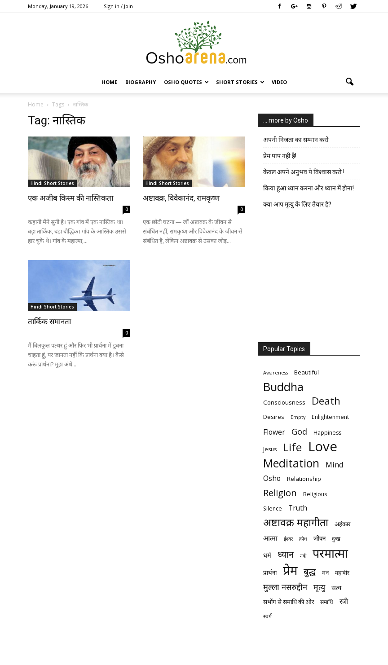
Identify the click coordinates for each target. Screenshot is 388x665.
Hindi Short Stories (52, 183)
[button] (349, 82)
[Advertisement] (309, 277)
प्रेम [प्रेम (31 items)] (290, 570)
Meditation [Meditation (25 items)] (291, 463)
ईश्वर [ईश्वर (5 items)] (288, 539)
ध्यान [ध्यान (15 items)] (286, 554)
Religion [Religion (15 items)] (280, 493)
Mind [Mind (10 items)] (335, 464)
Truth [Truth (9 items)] (297, 508)
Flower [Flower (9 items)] (274, 432)
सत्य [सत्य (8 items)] (336, 587)
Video (279, 82)
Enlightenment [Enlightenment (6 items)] (330, 417)
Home (109, 82)
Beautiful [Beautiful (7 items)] (306, 372)
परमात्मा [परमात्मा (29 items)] (330, 553)
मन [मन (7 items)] (325, 572)
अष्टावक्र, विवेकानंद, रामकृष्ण (181, 198)
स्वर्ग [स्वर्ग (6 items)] (267, 616)
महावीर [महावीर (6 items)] (342, 573)
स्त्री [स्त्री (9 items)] (344, 601)
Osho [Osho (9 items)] (272, 478)
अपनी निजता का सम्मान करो (296, 139)
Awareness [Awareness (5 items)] (275, 373)
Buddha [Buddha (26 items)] (283, 387)
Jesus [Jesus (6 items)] (270, 449)
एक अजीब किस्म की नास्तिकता (70, 198)
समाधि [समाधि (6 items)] (326, 602)
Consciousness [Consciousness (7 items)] (284, 402)
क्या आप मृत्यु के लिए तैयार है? (297, 204)
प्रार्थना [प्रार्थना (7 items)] (270, 572)
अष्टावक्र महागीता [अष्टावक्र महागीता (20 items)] (295, 522)
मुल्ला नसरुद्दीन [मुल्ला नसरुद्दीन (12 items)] (285, 586)
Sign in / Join (118, 6)
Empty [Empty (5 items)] (298, 417)
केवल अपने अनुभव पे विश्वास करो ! (303, 172)
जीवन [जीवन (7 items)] (319, 538)
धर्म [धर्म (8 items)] (267, 554)
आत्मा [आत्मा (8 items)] (270, 537)
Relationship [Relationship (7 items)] (304, 479)
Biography (140, 82)
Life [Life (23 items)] (292, 447)
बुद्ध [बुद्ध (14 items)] (310, 571)
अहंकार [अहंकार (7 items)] (342, 524)
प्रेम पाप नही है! (279, 155)
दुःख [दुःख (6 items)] (336, 538)
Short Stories (240, 82)
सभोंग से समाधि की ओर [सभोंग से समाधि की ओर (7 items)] (288, 602)
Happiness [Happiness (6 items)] (327, 432)
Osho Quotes (186, 82)
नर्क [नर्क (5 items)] (303, 556)
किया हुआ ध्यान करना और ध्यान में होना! (308, 188)
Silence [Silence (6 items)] (272, 508)
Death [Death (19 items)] (326, 400)
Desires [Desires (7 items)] (273, 417)
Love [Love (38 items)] (322, 446)
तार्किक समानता (49, 321)
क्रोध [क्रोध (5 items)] (303, 539)
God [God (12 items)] (299, 431)
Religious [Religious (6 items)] (315, 494)
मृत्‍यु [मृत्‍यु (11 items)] (319, 587)
